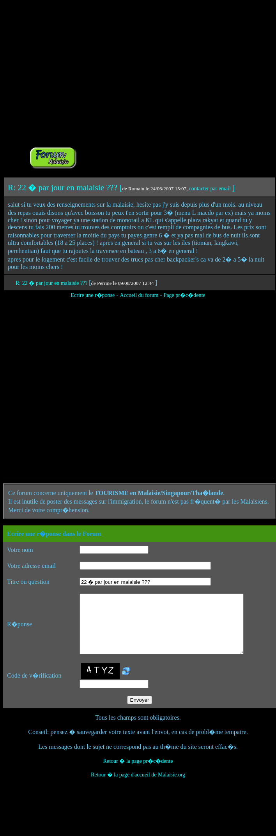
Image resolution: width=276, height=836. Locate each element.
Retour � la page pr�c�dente (138, 773)
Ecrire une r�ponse (93, 295)
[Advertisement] (164, 86)
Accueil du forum (139, 295)
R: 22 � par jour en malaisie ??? (52, 283)
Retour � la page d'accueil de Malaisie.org (138, 786)
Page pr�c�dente (184, 295)
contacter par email (210, 188)
